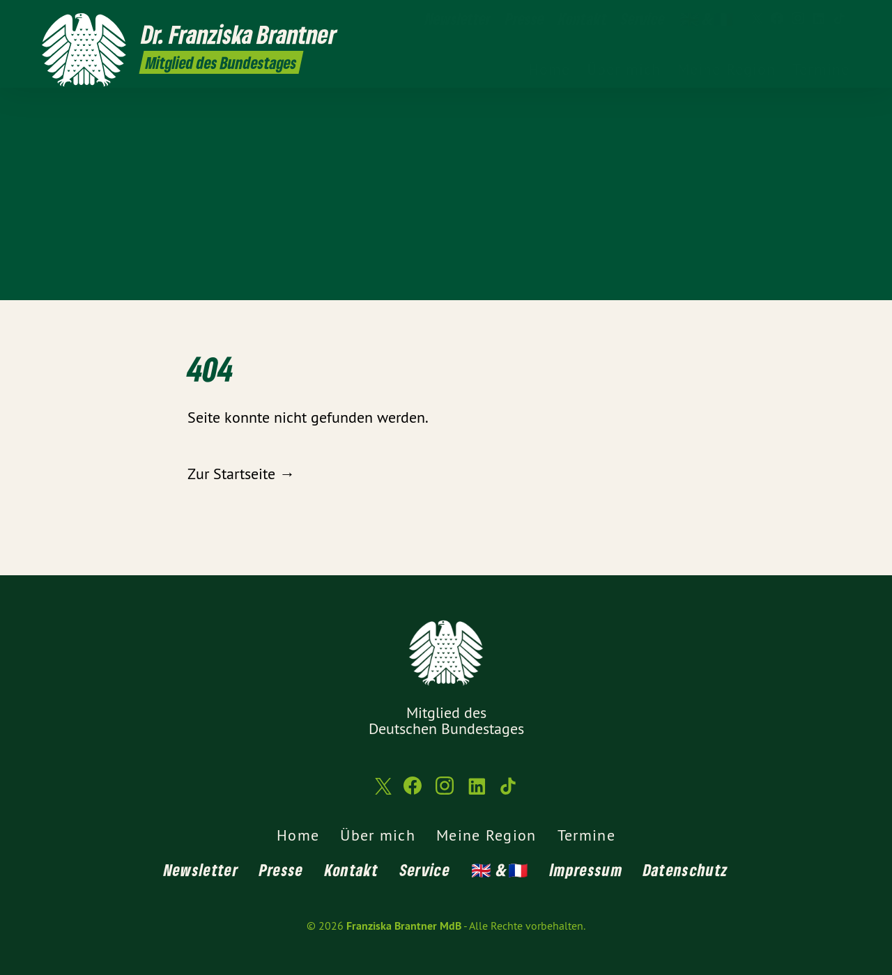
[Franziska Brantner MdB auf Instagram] (797, 19)
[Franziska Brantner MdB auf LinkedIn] (818, 19)
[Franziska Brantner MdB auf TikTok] (839, 19)
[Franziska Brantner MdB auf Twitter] (756, 19)
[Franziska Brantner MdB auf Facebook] (777, 19)
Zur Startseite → (241, 473)
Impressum (586, 869)
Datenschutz (685, 869)
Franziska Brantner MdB (403, 926)
